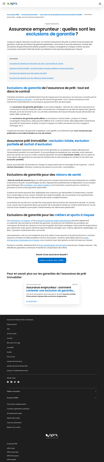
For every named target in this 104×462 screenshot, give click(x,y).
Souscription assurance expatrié (19, 424)
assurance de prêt (24, 99)
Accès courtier (11, 333)
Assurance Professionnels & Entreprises (20, 320)
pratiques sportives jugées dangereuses (53, 220)
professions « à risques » (20, 220)
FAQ (8, 329)
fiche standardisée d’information (53, 245)
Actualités (10, 347)
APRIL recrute (13, 456)
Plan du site (11, 357)
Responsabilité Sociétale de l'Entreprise (22, 450)
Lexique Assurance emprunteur (17, 366)
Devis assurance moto (16, 417)
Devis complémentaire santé (18, 398)
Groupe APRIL (13, 443)
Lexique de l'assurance (14, 361)
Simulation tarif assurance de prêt (20, 404)
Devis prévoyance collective (18, 430)
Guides (9, 352)
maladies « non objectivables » (37, 185)
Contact (9, 338)
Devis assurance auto (16, 411)
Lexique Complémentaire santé (17, 370)
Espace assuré (12, 324)
